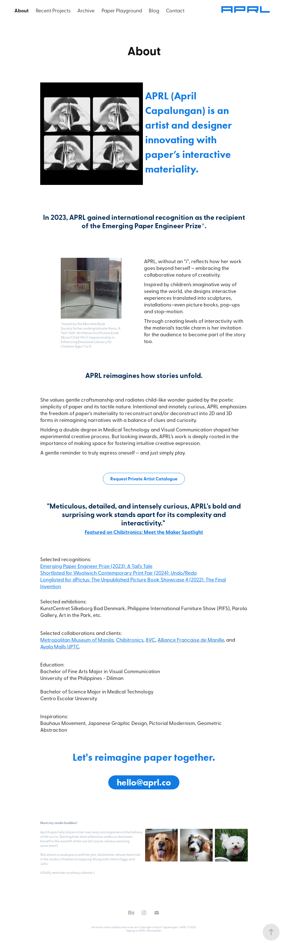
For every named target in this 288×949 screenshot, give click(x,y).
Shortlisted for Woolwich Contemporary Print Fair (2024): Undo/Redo (118, 572)
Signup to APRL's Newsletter (144, 930)
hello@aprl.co (144, 782)
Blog (154, 10)
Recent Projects (53, 10)
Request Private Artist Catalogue (143, 478)
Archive (85, 10)
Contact (175, 10)
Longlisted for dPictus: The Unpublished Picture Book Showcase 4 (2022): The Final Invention (133, 583)
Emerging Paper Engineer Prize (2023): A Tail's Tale (96, 565)
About (21, 10)
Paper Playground (122, 10)
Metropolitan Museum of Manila (77, 639)
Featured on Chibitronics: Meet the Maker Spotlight (144, 532)
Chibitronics (129, 639)
